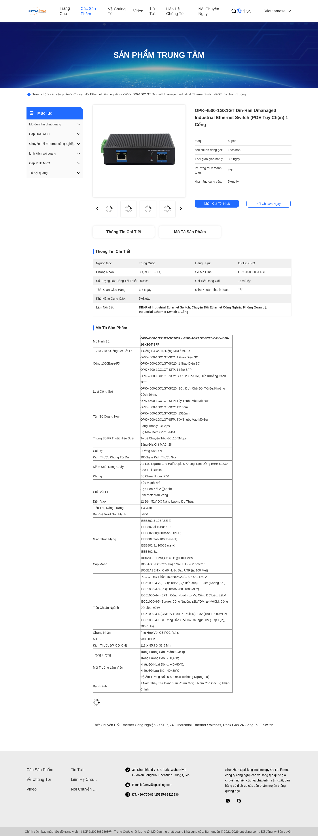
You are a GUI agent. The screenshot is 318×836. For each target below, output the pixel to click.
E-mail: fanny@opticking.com (148, 784)
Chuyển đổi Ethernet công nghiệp (96, 94)
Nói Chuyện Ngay (208, 11)
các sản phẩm (88, 11)
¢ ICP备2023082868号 (96, 831)
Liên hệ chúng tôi (175, 11)
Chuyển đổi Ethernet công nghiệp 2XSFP (134, 725)
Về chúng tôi (116, 11)
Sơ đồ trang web (66, 831)
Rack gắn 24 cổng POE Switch (248, 725)
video (138, 11)
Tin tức (152, 11)
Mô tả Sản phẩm (190, 232)
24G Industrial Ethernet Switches (195, 725)
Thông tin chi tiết (123, 232)
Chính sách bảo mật (39, 831)
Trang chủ (65, 11)
